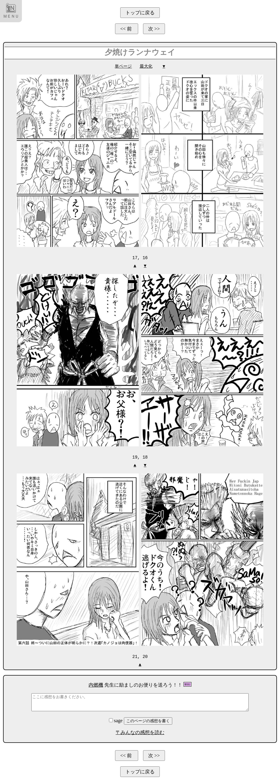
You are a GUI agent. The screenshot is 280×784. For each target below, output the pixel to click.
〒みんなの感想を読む (140, 731)
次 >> (154, 28)
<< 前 (126, 28)
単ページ (123, 66)
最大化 (146, 66)
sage (116, 719)
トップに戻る (140, 12)
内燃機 (96, 684)
